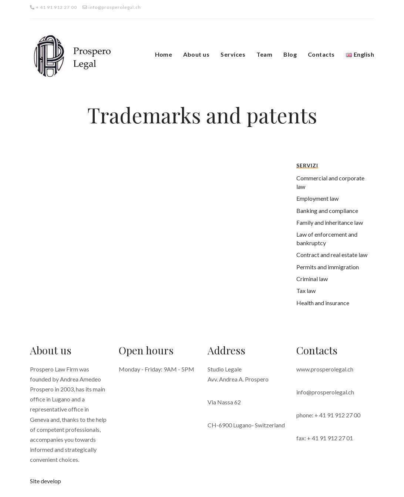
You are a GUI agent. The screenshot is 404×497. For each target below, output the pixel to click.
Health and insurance (322, 302)
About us (196, 54)
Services (232, 54)
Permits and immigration (327, 266)
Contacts (321, 54)
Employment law (317, 198)
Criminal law (312, 278)
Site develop (45, 480)
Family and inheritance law (329, 222)
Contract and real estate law (331, 254)
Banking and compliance (327, 210)
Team (264, 54)
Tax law (306, 290)
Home (163, 54)
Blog (290, 54)
